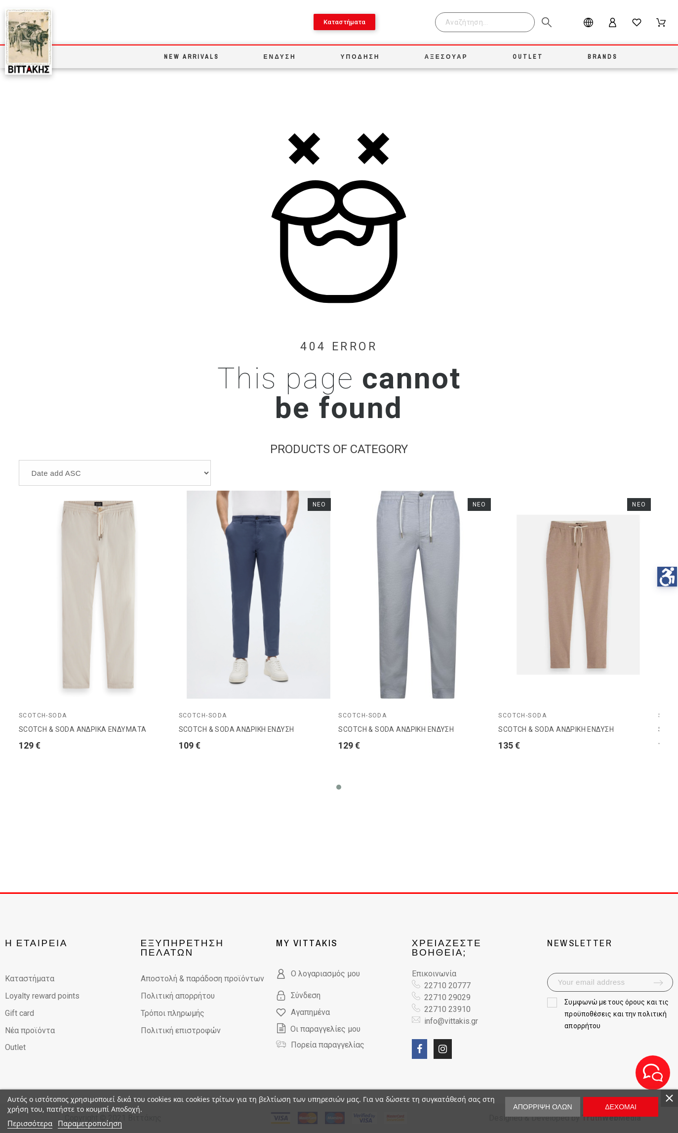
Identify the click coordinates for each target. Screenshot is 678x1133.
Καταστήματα (29, 978)
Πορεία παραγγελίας (327, 1044)
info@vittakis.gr (450, 1021)
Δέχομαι (621, 1107)
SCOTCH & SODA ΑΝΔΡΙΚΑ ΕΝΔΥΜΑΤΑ (83, 729)
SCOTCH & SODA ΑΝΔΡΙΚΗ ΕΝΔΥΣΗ (236, 729)
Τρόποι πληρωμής (172, 1013)
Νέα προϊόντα (30, 1030)
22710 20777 (447, 985)
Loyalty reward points (42, 996)
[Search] (485, 22)
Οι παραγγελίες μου (318, 1029)
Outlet (15, 1047)
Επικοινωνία (434, 973)
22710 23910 (447, 1009)
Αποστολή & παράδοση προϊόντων (202, 978)
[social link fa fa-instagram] (443, 1049)
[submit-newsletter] (658, 983)
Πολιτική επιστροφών (181, 1030)
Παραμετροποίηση (90, 1123)
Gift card (19, 1013)
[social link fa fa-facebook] (419, 1049)
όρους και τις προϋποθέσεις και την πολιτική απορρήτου (616, 1014)
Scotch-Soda (43, 715)
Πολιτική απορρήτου (178, 996)
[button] (339, 787)
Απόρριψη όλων (542, 1107)
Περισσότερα (29, 1123)
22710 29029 (447, 997)
